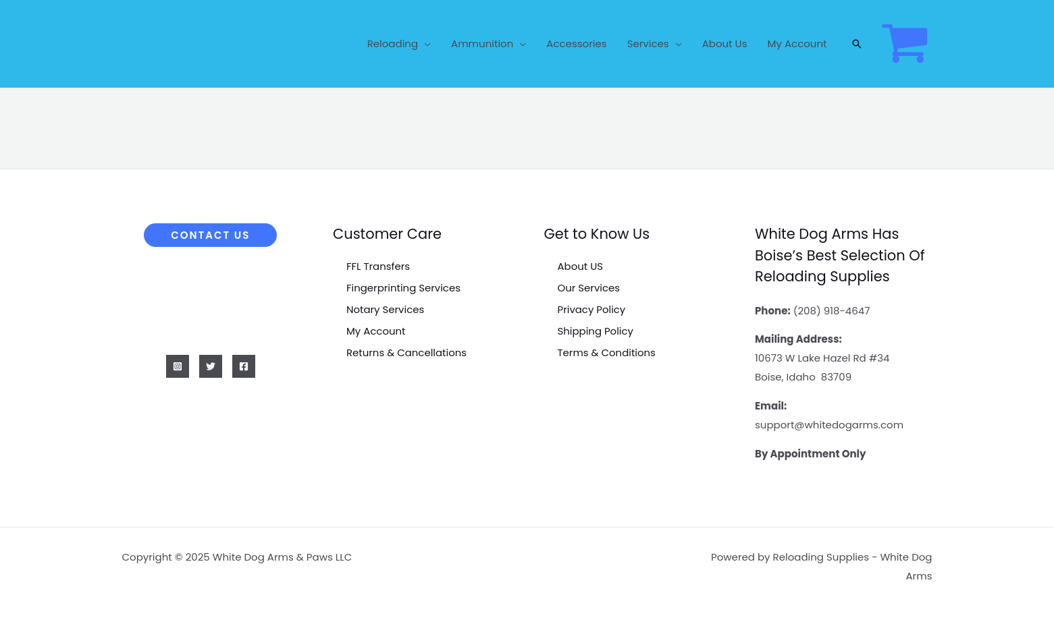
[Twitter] (210, 366)
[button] (857, 44)
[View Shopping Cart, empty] (904, 43)
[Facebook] (243, 366)
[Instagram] (177, 366)
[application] (424, 44)
